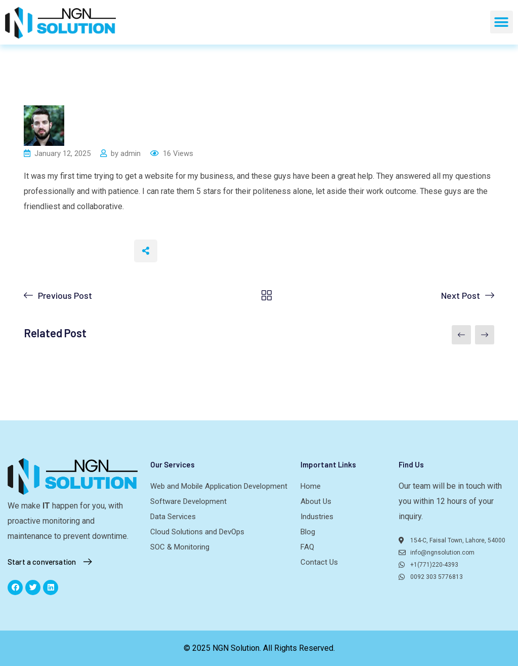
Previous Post (65, 295)
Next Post (460, 295)
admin (130, 153)
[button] (501, 22)
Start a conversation (52, 561)
